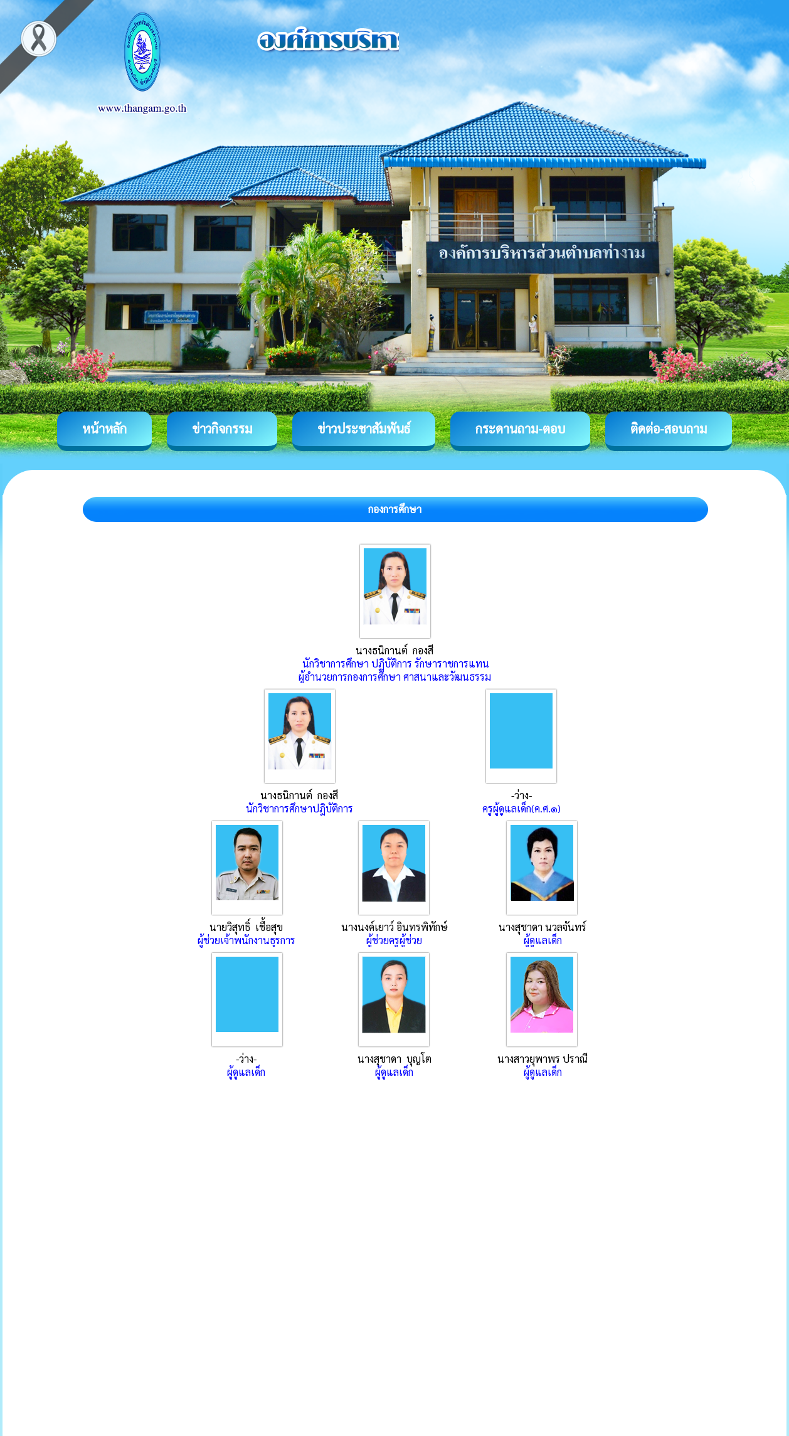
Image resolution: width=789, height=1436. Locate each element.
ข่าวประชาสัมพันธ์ (363, 428)
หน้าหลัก (104, 428)
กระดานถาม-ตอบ (520, 428)
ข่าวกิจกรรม (222, 428)
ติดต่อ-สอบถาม (668, 428)
